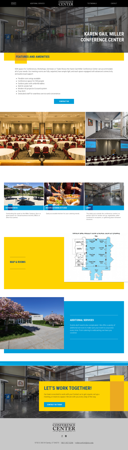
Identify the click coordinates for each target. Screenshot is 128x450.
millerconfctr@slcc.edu (84, 443)
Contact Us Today (54, 405)
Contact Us (64, 101)
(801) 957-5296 (67, 443)
